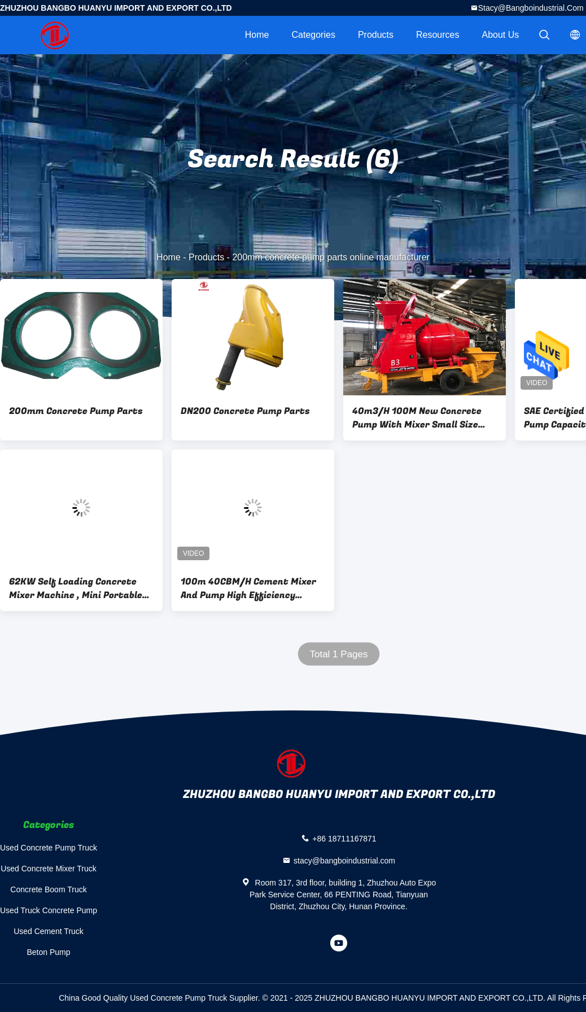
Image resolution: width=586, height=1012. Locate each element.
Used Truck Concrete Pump (48, 910)
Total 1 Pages (338, 654)
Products (375, 35)
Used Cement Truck (49, 931)
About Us (500, 35)
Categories (313, 35)
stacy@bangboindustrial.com (531, 7)
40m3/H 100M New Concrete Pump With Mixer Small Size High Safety (417, 417)
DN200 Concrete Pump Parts (245, 411)
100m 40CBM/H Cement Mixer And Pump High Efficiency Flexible (248, 588)
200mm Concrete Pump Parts (76, 411)
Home (257, 35)
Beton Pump (48, 952)
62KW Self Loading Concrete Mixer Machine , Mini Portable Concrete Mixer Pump (75, 588)
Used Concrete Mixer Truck (49, 868)
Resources (437, 35)
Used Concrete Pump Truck (48, 847)
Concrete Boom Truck (48, 889)
